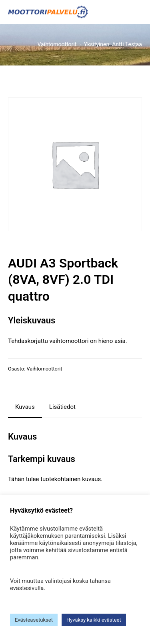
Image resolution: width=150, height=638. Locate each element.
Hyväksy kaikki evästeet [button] (93, 620)
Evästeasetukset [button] (34, 620)
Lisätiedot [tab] (62, 406)
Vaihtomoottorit (44, 369)
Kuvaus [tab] (25, 406)
